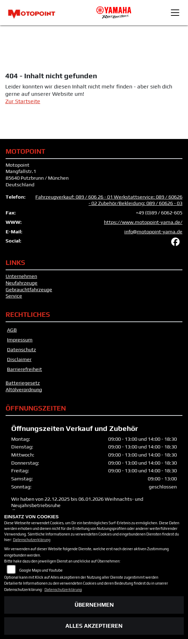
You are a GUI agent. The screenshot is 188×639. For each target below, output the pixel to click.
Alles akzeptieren (94, 626)
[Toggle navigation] (175, 12)
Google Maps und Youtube (41, 570)
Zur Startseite (22, 101)
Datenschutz (21, 349)
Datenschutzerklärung (31, 540)
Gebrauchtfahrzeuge (29, 289)
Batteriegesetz (23, 383)
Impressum (20, 339)
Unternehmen (21, 276)
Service (14, 296)
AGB (12, 330)
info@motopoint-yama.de (153, 231)
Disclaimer (19, 359)
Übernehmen (94, 604)
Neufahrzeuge (21, 283)
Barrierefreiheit (24, 369)
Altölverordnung (24, 389)
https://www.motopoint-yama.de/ (143, 222)
